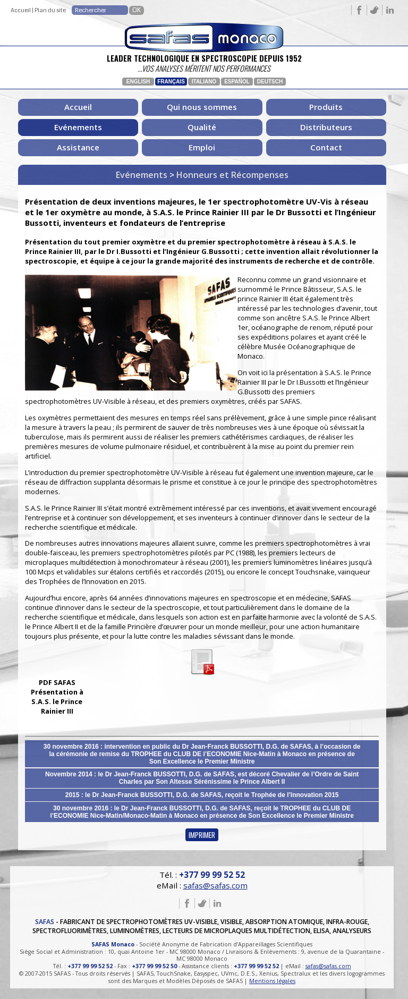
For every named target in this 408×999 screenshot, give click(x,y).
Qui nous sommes (202, 106)
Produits (326, 106)
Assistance (78, 147)
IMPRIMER (202, 834)
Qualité (202, 127)
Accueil (21, 10)
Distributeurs (326, 127)
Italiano (204, 81)
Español (237, 81)
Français (171, 81)
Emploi (202, 147)
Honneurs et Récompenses (232, 175)
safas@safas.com (215, 885)
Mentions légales (272, 981)
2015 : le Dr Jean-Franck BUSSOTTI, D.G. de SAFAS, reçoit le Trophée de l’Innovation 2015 (202, 795)
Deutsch (270, 81)
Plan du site (50, 10)
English (138, 81)
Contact (326, 147)
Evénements (78, 127)
